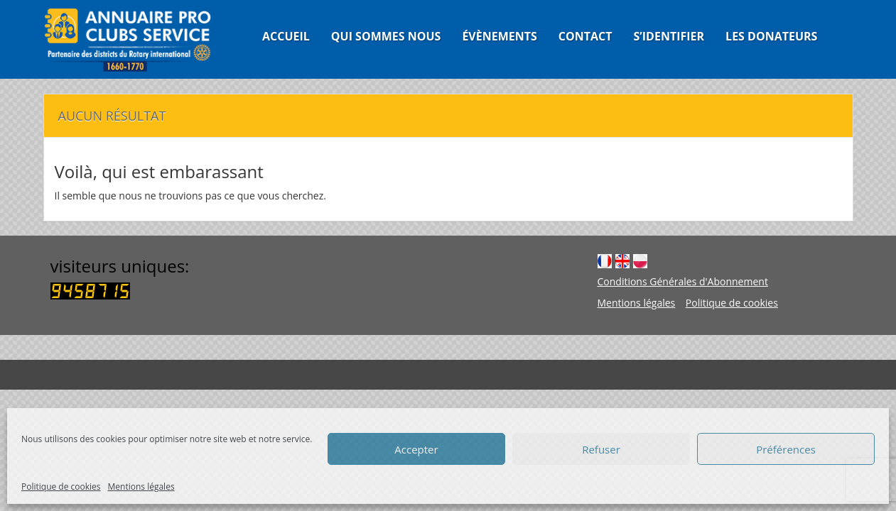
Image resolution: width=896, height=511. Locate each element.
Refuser (601, 449)
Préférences (786, 449)
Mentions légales (141, 486)
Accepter (416, 449)
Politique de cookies (61, 486)
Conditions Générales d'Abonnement (683, 281)
